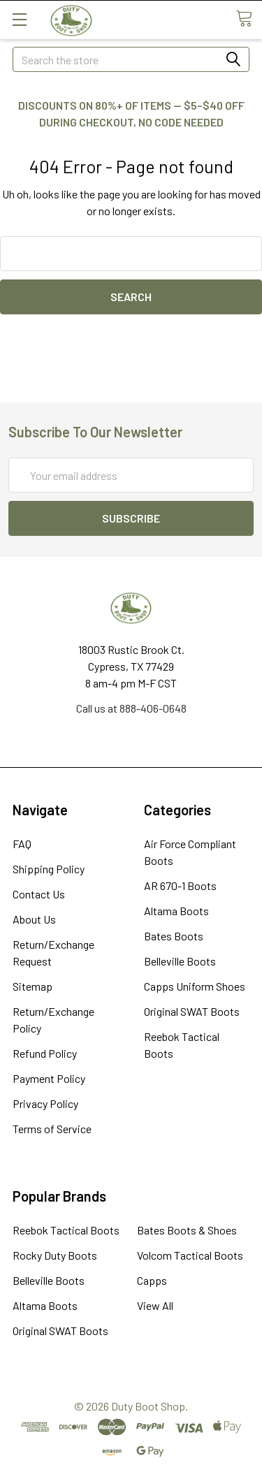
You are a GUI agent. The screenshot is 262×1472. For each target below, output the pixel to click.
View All (155, 1305)
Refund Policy (45, 1053)
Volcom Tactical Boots (190, 1255)
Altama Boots (176, 910)
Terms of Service (52, 1128)
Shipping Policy (49, 868)
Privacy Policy (45, 1103)
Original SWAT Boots (192, 1011)
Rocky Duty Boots (55, 1255)
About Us (34, 919)
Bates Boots (173, 935)
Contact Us (39, 894)
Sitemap (32, 986)
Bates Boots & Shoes (187, 1230)
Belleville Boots (180, 961)
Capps (152, 1280)
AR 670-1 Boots (180, 885)
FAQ (22, 843)
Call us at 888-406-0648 (131, 708)
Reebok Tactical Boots (66, 1230)
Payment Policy (49, 1078)
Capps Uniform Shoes (194, 986)
